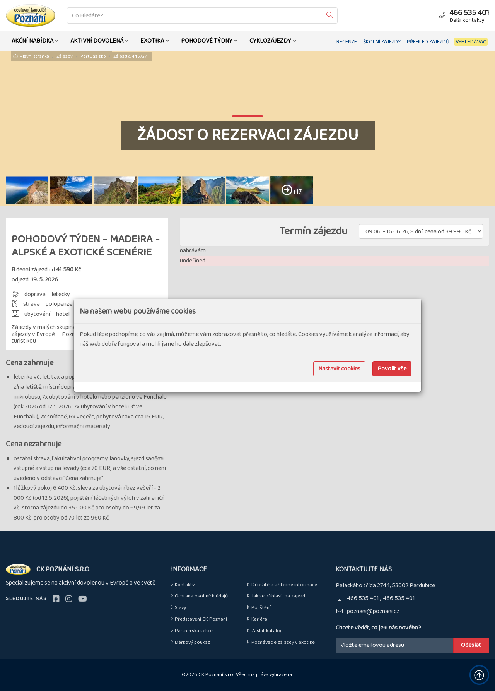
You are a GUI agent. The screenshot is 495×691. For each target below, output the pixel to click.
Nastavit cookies (339, 369)
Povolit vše (391, 369)
